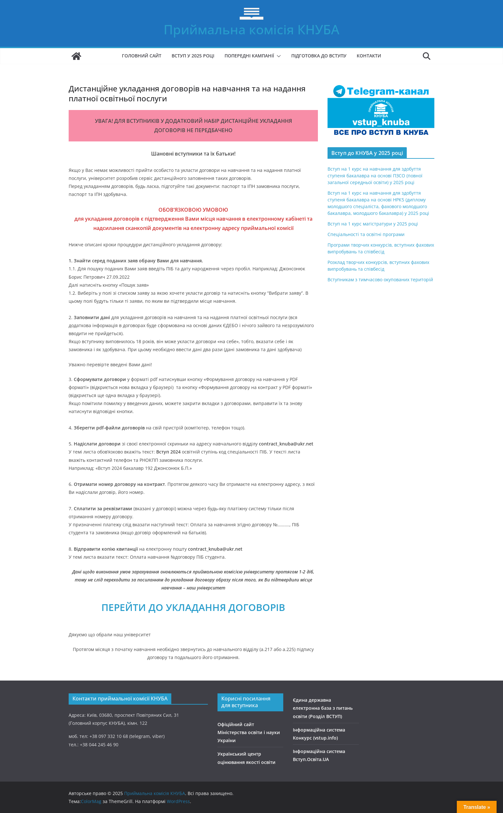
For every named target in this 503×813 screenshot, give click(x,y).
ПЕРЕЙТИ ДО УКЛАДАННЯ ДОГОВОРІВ (193, 607)
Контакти (369, 56)
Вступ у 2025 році (193, 56)
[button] (277, 56)
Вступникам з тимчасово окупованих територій (380, 279)
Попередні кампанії (249, 56)
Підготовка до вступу (318, 56)
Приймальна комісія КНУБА (251, 29)
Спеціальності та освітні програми (366, 234)
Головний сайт (141, 56)
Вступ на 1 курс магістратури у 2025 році (373, 224)
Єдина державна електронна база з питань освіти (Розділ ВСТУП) (323, 708)
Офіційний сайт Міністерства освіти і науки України (248, 732)
